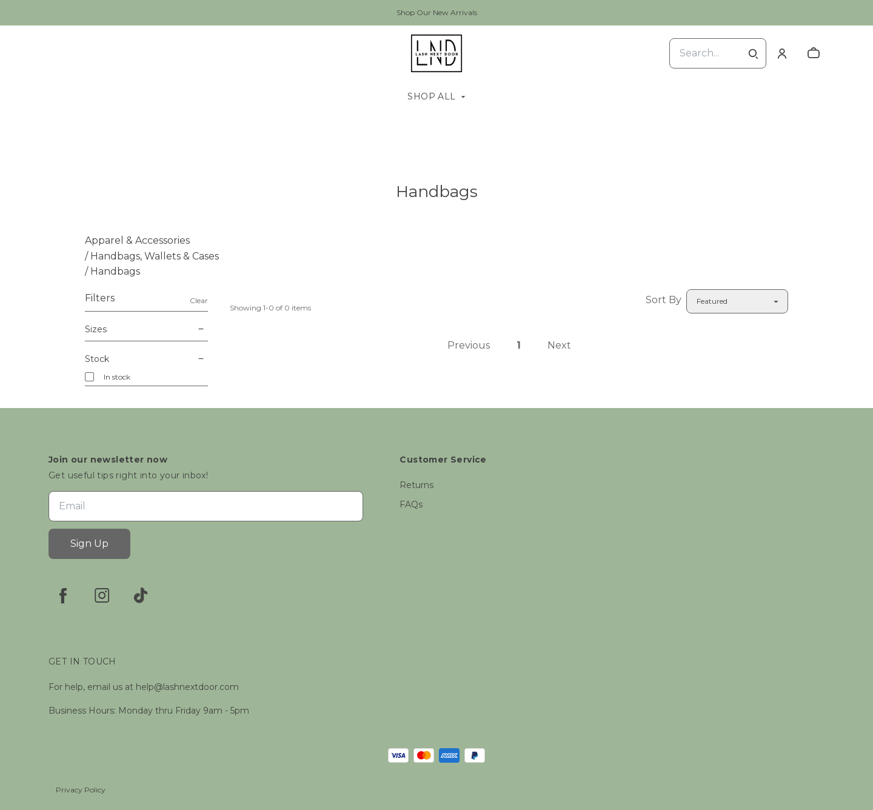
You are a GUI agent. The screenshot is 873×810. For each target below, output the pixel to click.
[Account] (782, 53)
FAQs (411, 504)
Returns (416, 485)
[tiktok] (140, 595)
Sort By (663, 300)
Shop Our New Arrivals (436, 12)
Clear (199, 300)
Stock (146, 359)
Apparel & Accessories (137, 240)
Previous (468, 345)
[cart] (813, 53)
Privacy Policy (80, 789)
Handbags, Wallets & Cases (154, 256)
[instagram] (101, 595)
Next (559, 345)
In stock (117, 376)
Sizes (146, 329)
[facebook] (63, 595)
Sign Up (89, 543)
